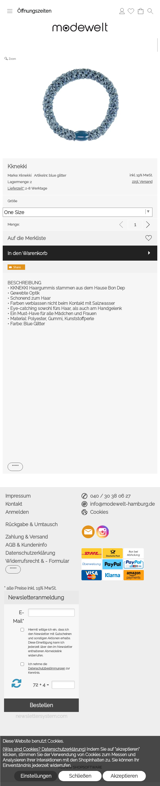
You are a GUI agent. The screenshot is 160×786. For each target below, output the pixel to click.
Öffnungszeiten (34, 11)
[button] (9, 11)
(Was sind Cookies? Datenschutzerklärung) (44, 749)
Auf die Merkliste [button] (27, 238)
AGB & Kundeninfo (26, 545)
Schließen (80, 776)
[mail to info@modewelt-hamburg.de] (88, 532)
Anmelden (121, 11)
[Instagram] (102, 532)
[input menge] (135, 224)
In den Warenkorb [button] (27, 253)
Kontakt (13, 504)
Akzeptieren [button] (124, 776)
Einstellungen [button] (36, 776)
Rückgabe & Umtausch (31, 524)
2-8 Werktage (27, 188)
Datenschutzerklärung (30, 553)
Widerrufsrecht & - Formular (37, 561)
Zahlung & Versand (26, 537)
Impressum (17, 496)
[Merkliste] (130, 11)
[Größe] (77, 212)
